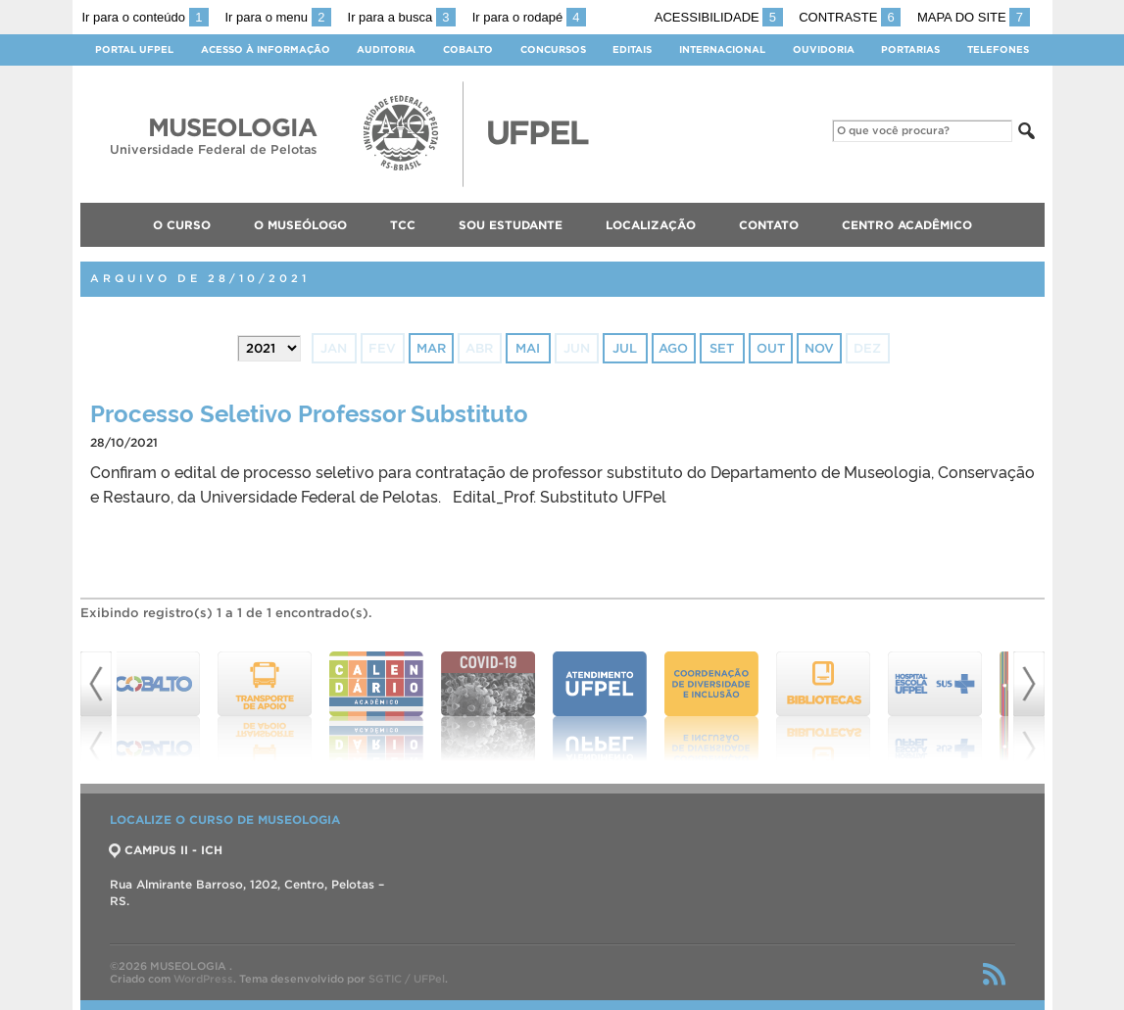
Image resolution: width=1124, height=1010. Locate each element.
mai (527, 348)
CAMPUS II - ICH (166, 849)
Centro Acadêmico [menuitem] (907, 224)
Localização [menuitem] (651, 224)
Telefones (998, 49)
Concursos (553, 49)
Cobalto (468, 49)
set (721, 348)
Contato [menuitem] (769, 224)
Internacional (722, 49)
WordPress (203, 979)
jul (624, 348)
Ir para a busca (402, 17)
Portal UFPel (134, 49)
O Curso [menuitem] (182, 224)
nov (819, 348)
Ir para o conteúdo (145, 17)
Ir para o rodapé (529, 17)
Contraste (850, 17)
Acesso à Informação (265, 49)
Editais (632, 49)
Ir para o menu (278, 17)
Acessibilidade (719, 17)
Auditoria (386, 49)
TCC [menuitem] (402, 224)
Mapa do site (973, 17)
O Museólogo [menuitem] (300, 224)
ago (673, 348)
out (771, 348)
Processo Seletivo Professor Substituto (309, 412)
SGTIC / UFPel (406, 979)
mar (431, 348)
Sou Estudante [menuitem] (510, 224)
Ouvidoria (824, 49)
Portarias (910, 49)
